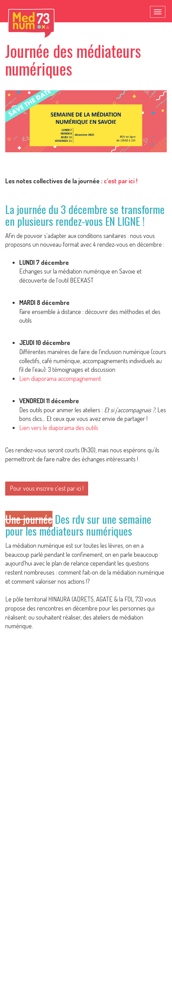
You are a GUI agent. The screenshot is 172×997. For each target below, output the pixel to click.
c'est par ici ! (120, 181)
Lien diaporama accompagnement (60, 378)
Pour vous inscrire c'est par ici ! (47, 488)
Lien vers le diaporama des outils (58, 427)
